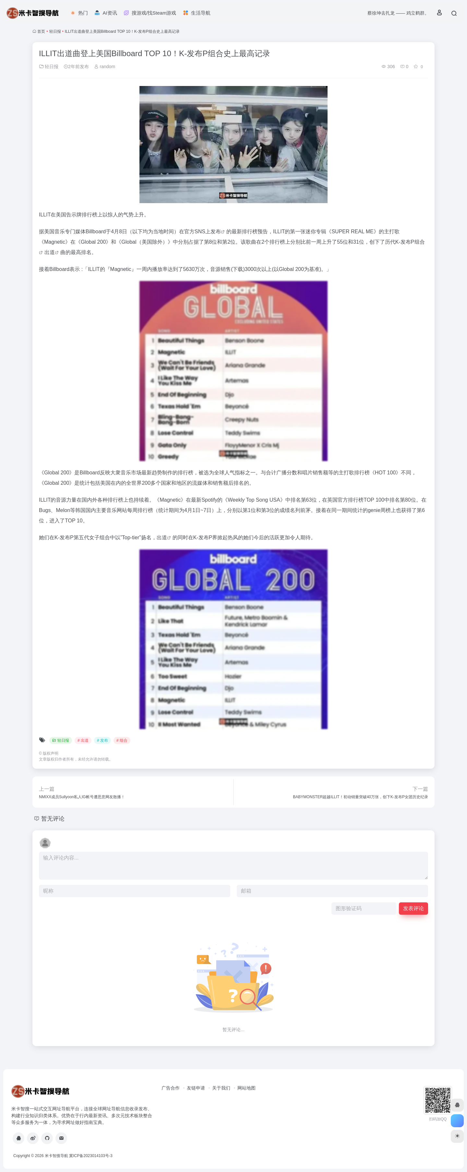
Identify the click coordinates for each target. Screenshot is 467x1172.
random (104, 66)
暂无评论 (53, 818)
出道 (49, 252)
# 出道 (83, 740)
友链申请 (196, 1088)
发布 (215, 231)
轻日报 (55, 31)
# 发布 (102, 740)
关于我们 (221, 1088)
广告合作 (171, 1088)
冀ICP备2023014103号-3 (90, 1156)
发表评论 (413, 908)
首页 (41, 31)
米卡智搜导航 (56, 1156)
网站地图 (246, 1088)
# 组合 (121, 740)
